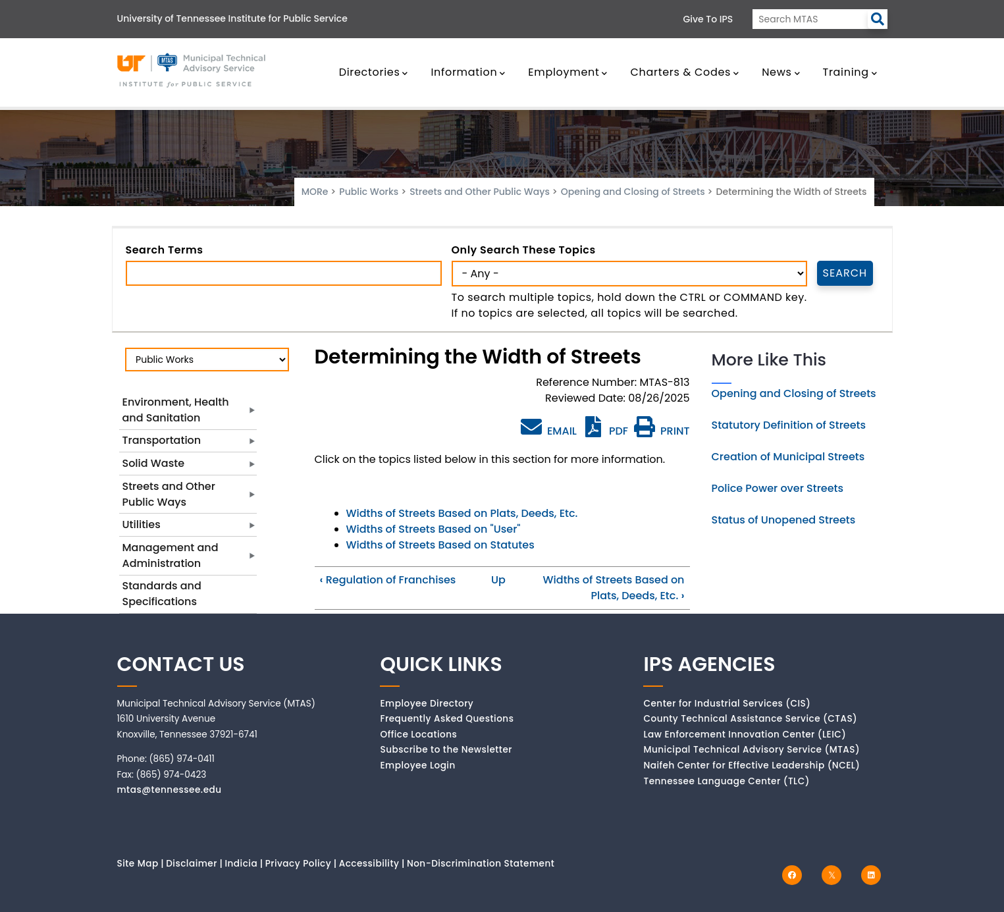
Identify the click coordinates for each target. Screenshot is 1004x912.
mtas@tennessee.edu (169, 790)
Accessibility (369, 863)
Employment (568, 72)
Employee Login (417, 765)
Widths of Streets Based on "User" (433, 529)
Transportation (161, 440)
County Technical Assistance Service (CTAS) (750, 718)
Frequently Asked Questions (447, 718)
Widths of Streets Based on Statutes (440, 544)
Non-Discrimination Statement (480, 863)
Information (468, 72)
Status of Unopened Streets (784, 519)
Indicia (241, 863)
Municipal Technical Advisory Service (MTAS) (751, 749)
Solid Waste (153, 463)
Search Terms (164, 249)
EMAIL (549, 427)
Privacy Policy (298, 863)
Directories (374, 72)
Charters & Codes (684, 72)
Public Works (368, 191)
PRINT (661, 431)
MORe (315, 191)
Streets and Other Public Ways (480, 191)
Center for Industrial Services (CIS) (726, 703)
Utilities (141, 524)
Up (498, 579)
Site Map (138, 863)
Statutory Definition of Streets (789, 425)
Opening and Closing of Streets (633, 191)
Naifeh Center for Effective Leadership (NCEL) (751, 765)
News (781, 72)
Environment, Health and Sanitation (175, 409)
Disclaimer (191, 863)
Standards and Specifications (161, 593)
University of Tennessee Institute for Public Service (232, 18)
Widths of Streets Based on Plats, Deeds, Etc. (462, 513)
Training (850, 72)
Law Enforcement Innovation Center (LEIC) (744, 734)
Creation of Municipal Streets (788, 456)
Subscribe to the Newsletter (446, 749)
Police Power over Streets (778, 488)
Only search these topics (524, 249)
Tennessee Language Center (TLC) (726, 781)
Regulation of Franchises (388, 579)
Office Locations (418, 734)
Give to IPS (708, 19)
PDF (605, 431)
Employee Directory (426, 703)
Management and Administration (170, 555)
